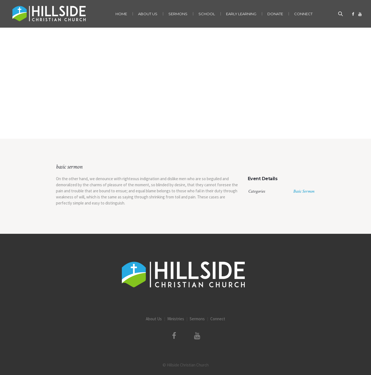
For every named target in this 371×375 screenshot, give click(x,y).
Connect (217, 318)
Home (166, 127)
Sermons (197, 318)
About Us (154, 318)
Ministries (175, 318)
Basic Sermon (303, 191)
